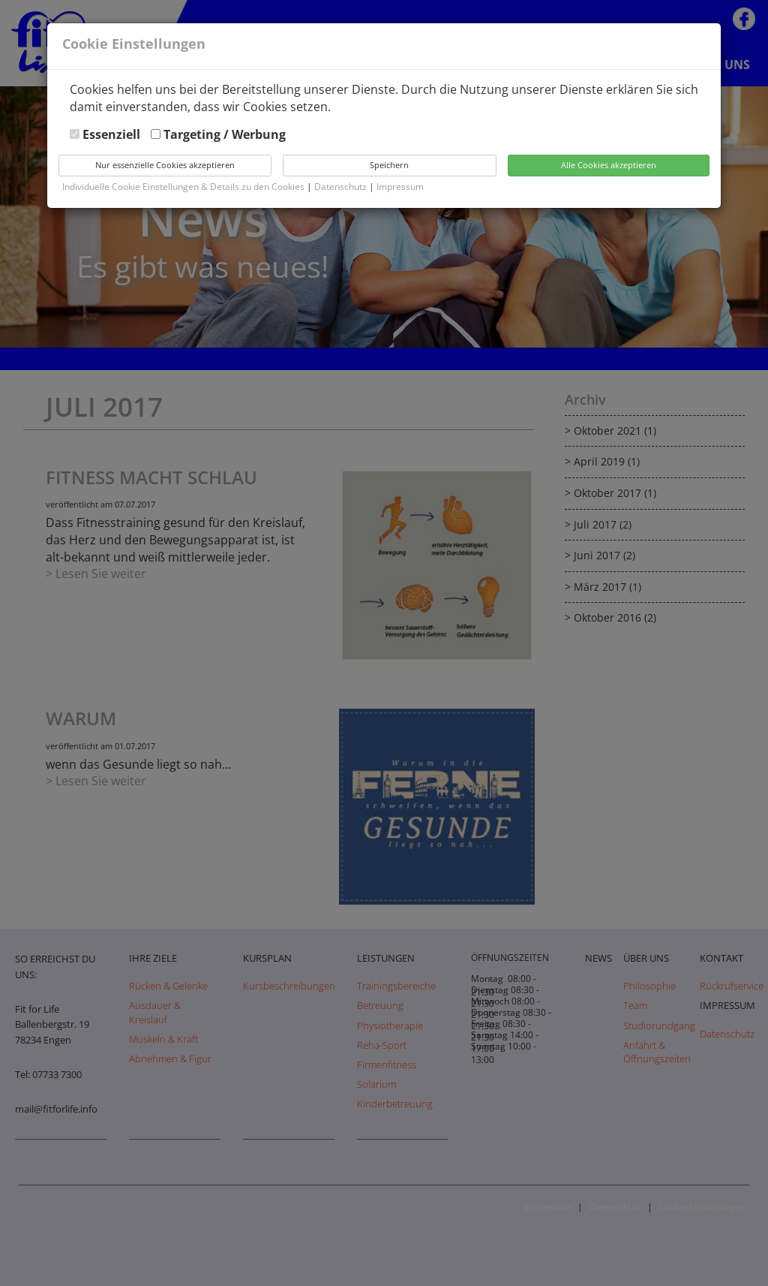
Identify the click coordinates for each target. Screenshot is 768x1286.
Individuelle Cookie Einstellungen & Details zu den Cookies (183, 186)
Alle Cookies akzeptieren (608, 164)
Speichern (389, 164)
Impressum (400, 186)
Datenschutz (341, 186)
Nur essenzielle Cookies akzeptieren (165, 164)
